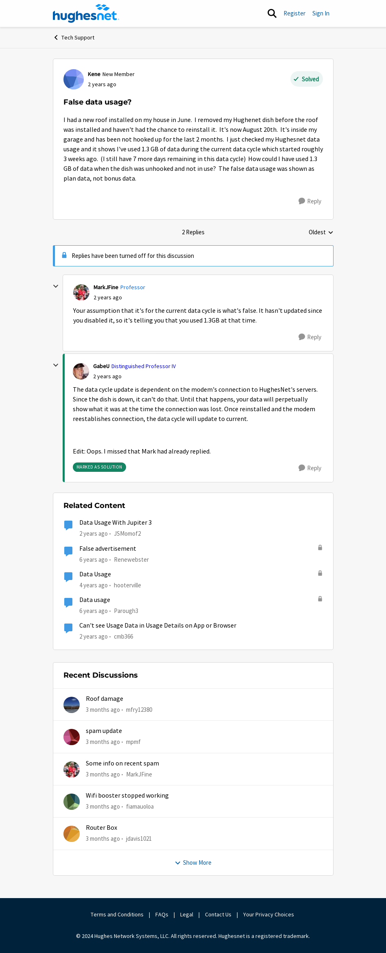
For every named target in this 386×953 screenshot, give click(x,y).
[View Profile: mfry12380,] (71, 705)
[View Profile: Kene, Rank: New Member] (73, 79)
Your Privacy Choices (269, 914)
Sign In (320, 13)
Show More (193, 862)
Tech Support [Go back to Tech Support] (73, 37)
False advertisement (107, 549)
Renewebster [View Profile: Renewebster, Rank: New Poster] (131, 559)
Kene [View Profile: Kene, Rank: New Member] (94, 74)
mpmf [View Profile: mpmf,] (133, 742)
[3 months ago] (103, 710)
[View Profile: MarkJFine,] (71, 769)
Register (294, 13)
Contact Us (218, 914)
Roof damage (104, 699)
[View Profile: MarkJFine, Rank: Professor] (81, 292)
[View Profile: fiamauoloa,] (71, 802)
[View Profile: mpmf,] (71, 737)
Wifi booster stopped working (127, 796)
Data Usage (95, 574)
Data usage (94, 600)
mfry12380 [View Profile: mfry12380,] (139, 709)
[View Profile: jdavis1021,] (71, 834)
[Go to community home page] (86, 13)
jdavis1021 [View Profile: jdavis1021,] (139, 838)
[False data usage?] (108, 297)
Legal (186, 914)
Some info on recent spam (122, 763)
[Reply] (310, 201)
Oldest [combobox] (321, 232)
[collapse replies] (56, 286)
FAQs (161, 914)
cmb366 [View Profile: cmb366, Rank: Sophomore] (123, 636)
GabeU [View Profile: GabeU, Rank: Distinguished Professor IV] (101, 366)
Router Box (101, 828)
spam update (104, 731)
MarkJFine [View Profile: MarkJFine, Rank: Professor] (106, 287)
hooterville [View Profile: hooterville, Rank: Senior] (127, 585)
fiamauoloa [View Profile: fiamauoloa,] (140, 806)
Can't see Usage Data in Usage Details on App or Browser (157, 626)
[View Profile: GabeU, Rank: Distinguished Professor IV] (81, 371)
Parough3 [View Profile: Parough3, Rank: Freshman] (126, 611)
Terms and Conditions (117, 914)
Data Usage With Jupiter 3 (115, 523)
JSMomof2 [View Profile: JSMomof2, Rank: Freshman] (127, 533)
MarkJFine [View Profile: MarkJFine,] (139, 774)
